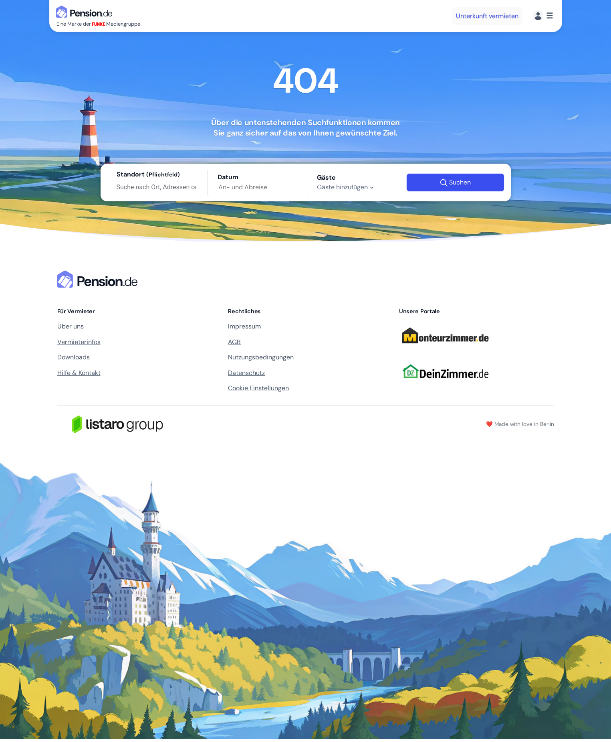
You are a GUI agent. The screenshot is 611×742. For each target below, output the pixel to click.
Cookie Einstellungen (258, 388)
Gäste (326, 177)
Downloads (73, 357)
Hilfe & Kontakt (79, 373)
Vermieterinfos (79, 342)
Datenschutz (246, 373)
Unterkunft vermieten (487, 16)
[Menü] (543, 16)
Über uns (70, 326)
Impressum (244, 326)
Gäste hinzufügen (346, 187)
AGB (234, 342)
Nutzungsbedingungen (261, 357)
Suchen (455, 182)
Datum (228, 177)
